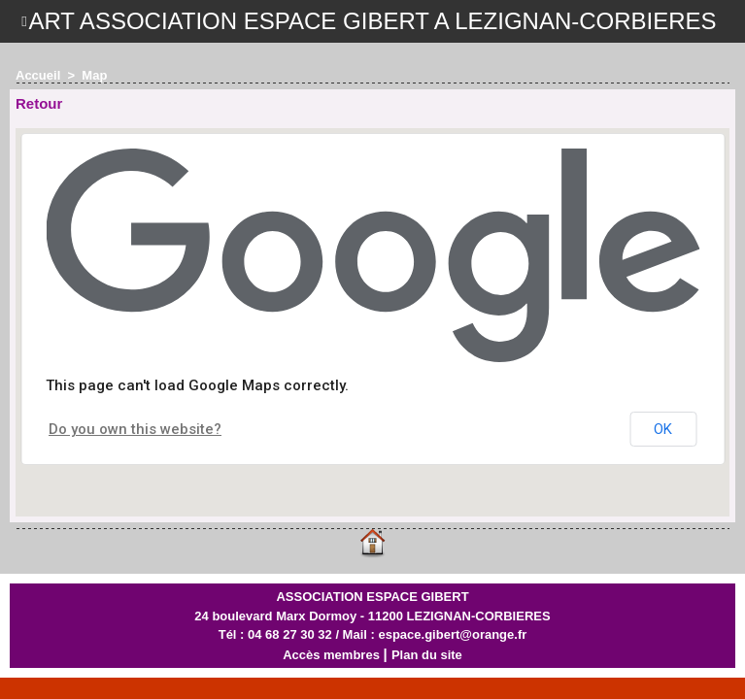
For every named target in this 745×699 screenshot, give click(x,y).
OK (663, 429)
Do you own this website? (135, 429)
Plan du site (426, 655)
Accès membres (331, 655)
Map (94, 75)
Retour (39, 103)
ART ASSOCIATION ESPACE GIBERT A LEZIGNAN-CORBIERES (372, 21)
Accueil (38, 75)
